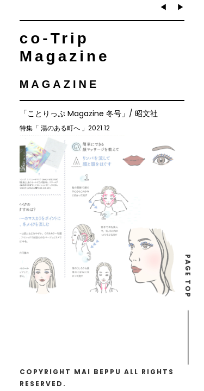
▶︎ (180, 7)
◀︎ (163, 7)
